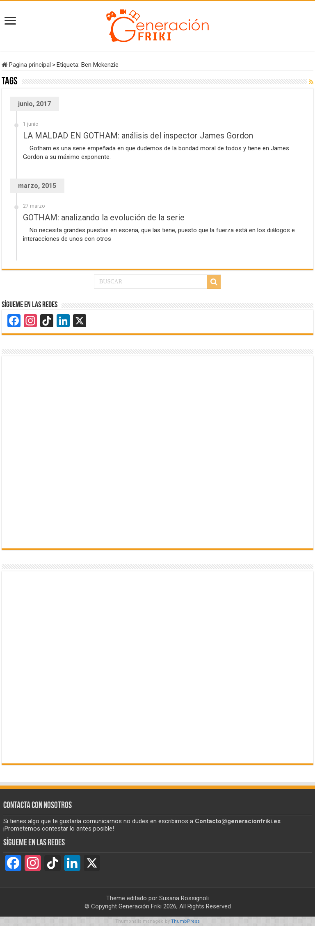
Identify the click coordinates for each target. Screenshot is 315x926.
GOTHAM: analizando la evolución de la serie (104, 217)
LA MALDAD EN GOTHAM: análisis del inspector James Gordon (138, 135)
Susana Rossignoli (184, 898)
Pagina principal (26, 64)
